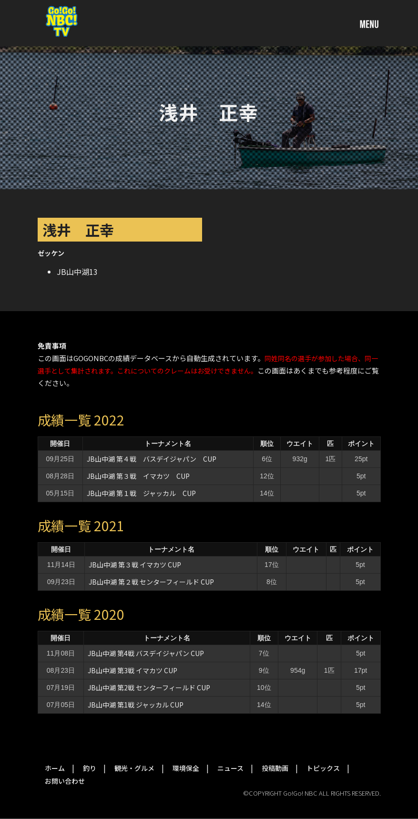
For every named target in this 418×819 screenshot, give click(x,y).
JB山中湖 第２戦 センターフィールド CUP (151, 581)
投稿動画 (275, 768)
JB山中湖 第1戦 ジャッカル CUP (136, 704)
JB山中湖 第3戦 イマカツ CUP (132, 670)
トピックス (323, 768)
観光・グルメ (134, 768)
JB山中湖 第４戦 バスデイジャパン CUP (151, 459)
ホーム (55, 768)
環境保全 (186, 768)
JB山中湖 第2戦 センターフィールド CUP (149, 687)
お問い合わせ (65, 781)
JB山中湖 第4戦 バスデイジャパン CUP (146, 653)
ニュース (230, 768)
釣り (89, 768)
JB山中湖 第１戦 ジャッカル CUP (141, 493)
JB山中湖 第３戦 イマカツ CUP (138, 476)
